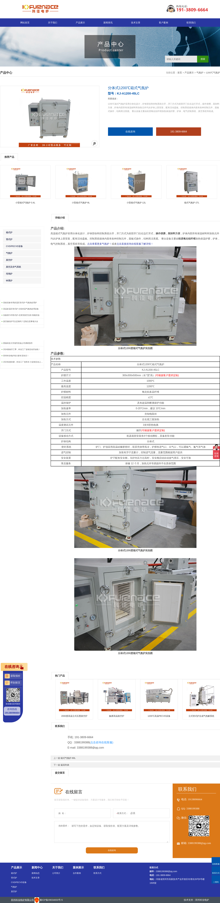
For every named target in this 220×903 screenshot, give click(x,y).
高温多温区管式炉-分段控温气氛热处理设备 (21, 309)
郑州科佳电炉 (202, 900)
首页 (179, 72)
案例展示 (78, 867)
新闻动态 (36, 873)
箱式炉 (9, 232)
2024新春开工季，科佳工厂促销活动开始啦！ (21, 349)
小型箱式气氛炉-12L (136, 202)
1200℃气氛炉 (213, 72)
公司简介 (56, 873)
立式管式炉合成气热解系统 (201, 716)
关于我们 (52, 22)
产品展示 (80, 22)
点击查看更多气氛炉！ (99, 244)
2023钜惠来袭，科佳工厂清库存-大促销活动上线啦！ (23, 362)
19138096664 (195, 799)
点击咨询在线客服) (101, 742)
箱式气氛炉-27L (191, 202)
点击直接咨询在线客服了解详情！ (135, 244)
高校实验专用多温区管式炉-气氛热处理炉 (20, 303)
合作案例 (77, 873)
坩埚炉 (9, 274)
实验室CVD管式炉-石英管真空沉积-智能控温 (21, 315)
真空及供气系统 (13, 267)
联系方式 (97, 873)
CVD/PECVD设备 (14, 246)
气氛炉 (199, 72)
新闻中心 (37, 867)
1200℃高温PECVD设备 (159, 716)
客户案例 (163, 22)
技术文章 (135, 22)
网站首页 (24, 22)
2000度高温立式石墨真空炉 (74, 716)
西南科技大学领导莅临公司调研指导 (18, 343)
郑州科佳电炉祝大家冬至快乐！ (16, 356)
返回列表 (65, 765)
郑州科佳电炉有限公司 (22, 900)
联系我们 (191, 22)
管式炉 (9, 239)
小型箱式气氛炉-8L (81, 202)
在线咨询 (130, 131)
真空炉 (9, 260)
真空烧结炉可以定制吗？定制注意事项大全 (20, 321)
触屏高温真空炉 (116, 716)
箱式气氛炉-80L (68, 758)
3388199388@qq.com (199, 843)
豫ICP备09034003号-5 (51, 900)
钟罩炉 (9, 280)
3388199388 (192, 808)
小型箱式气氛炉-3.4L (25, 202)
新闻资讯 (108, 22)
